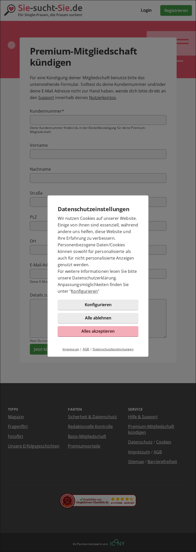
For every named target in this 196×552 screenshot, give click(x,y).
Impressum (71, 353)
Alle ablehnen (98, 321)
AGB (86, 353)
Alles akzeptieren (98, 335)
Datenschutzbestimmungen (113, 353)
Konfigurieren (86, 295)
